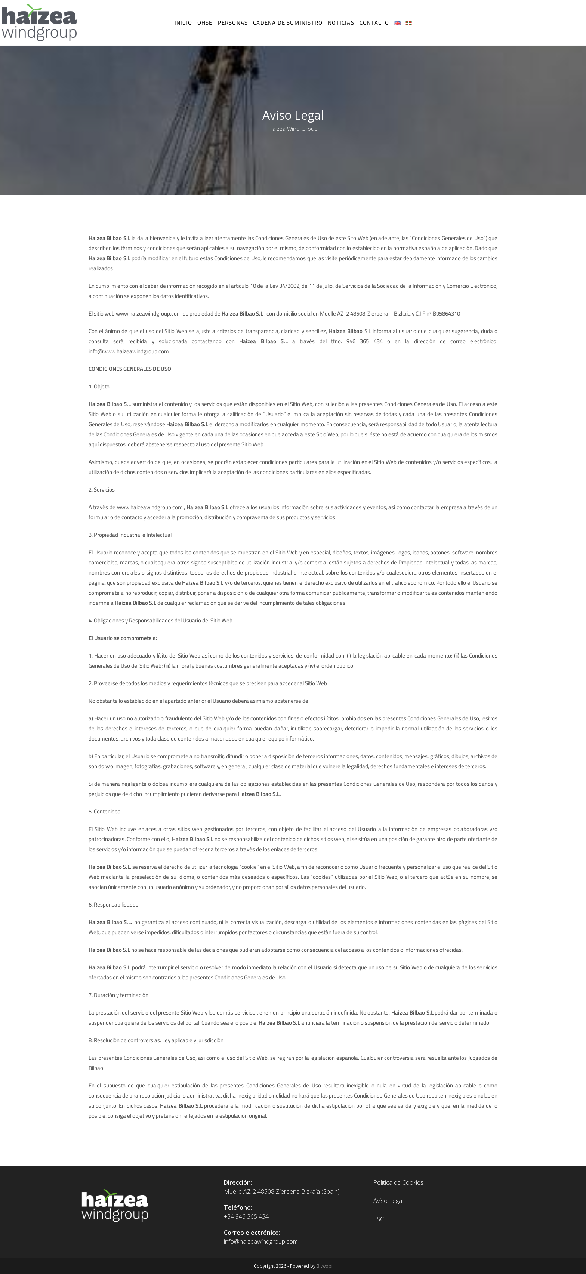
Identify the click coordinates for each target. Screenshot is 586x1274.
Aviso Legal (388, 1201)
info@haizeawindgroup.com (261, 1241)
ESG (379, 1219)
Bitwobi (325, 1266)
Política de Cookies (398, 1182)
